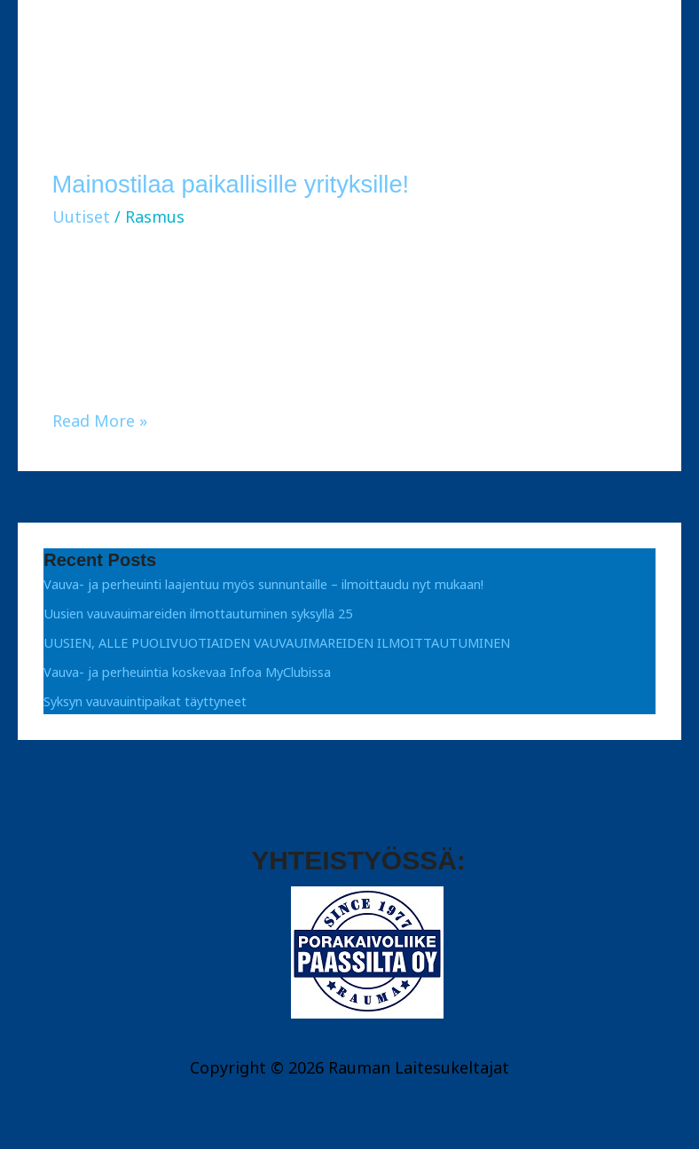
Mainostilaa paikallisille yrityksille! (231, 184)
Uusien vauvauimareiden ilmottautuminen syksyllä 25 (197, 613)
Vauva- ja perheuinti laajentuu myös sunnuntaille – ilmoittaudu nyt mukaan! (263, 584)
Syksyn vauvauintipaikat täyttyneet (145, 701)
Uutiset (81, 216)
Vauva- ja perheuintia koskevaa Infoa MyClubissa (187, 672)
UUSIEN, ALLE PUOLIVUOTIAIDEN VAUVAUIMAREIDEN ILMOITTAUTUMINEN (276, 642)
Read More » (99, 419)
